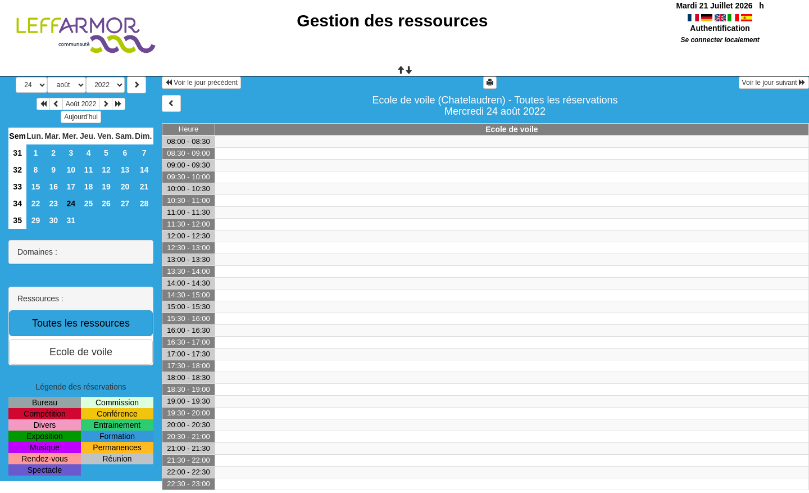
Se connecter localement (720, 40)
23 (53, 203)
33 (17, 186)
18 (88, 186)
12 (106, 169)
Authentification (720, 28)
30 (53, 220)
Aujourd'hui (81, 117)
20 (125, 186)
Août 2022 (81, 104)
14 (144, 169)
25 (88, 203)
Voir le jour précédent (201, 83)
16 (53, 186)
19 (106, 186)
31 (17, 152)
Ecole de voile (511, 129)
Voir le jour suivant (774, 83)
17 (71, 186)
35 (17, 220)
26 (106, 203)
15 (35, 186)
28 (144, 203)
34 (17, 203)
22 (35, 203)
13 (125, 169)
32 (17, 169)
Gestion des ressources (392, 20)
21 (144, 186)
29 (35, 220)
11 (88, 169)
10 (71, 169)
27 (125, 203)
